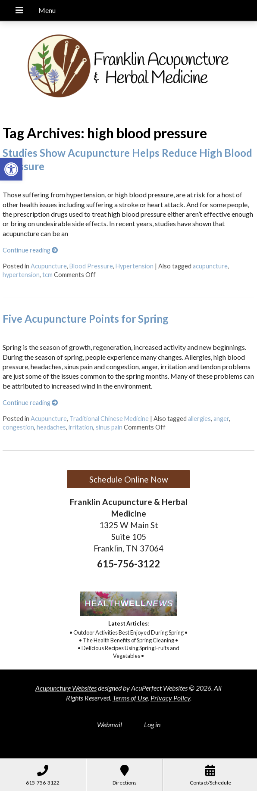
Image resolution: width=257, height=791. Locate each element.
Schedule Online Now (128, 479)
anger (221, 418)
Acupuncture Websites (66, 688)
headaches (51, 427)
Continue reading (30, 250)
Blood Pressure (91, 266)
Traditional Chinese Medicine (109, 418)
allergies (199, 418)
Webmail (109, 724)
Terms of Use (130, 698)
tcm (47, 274)
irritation (81, 427)
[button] (11, 169)
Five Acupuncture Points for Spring (86, 318)
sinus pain (109, 427)
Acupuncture (49, 266)
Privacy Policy (170, 698)
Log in (152, 724)
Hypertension (135, 266)
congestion (18, 427)
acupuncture (210, 266)
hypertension (21, 274)
